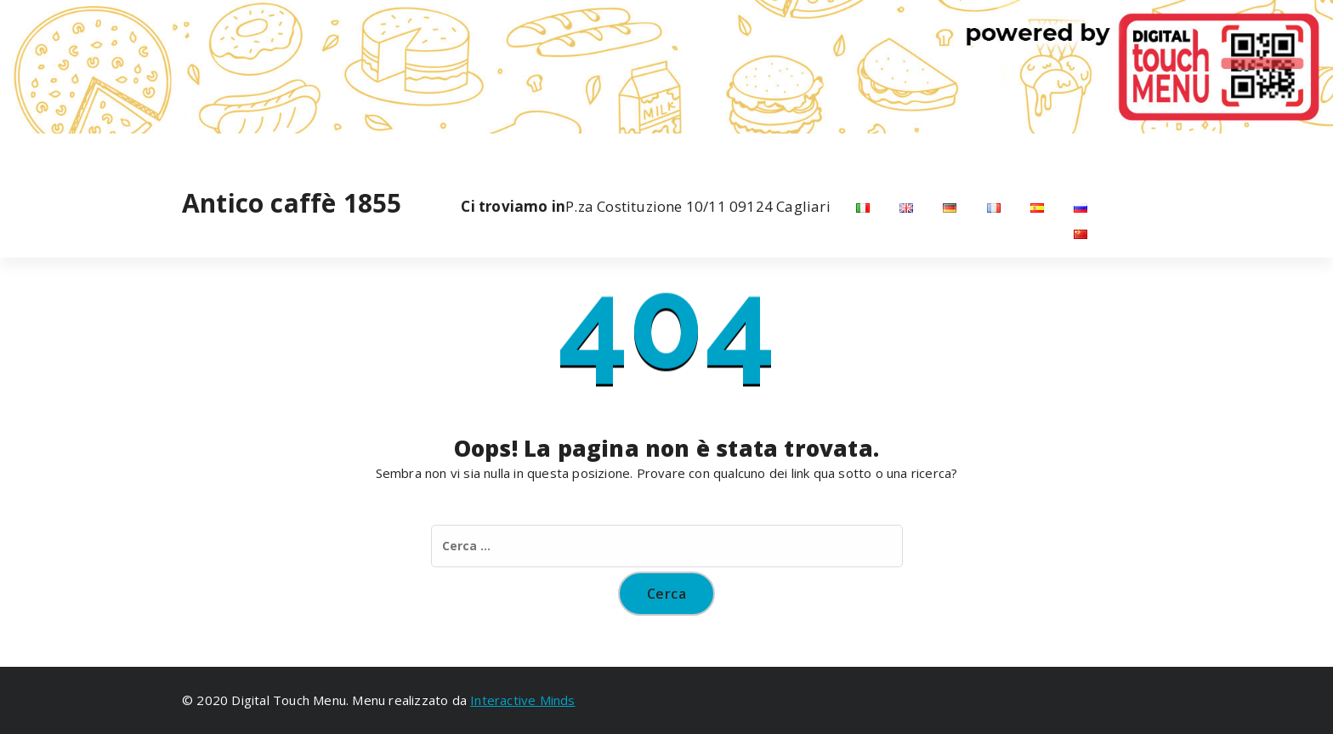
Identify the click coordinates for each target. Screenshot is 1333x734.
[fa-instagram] (210, 151)
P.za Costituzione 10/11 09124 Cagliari (645, 206)
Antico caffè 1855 (291, 203)
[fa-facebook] (185, 151)
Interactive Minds (522, 699)
